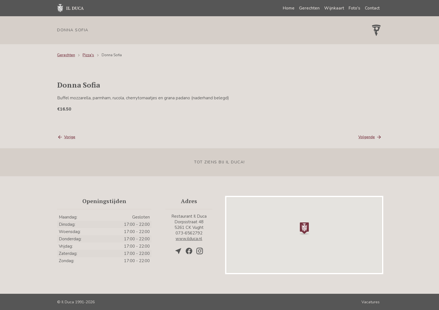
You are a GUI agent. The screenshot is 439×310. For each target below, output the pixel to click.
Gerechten (309, 8)
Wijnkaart (334, 8)
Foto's (354, 8)
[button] (304, 228)
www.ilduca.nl (189, 238)
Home (289, 8)
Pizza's (88, 55)
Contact (372, 8)
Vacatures (370, 302)
